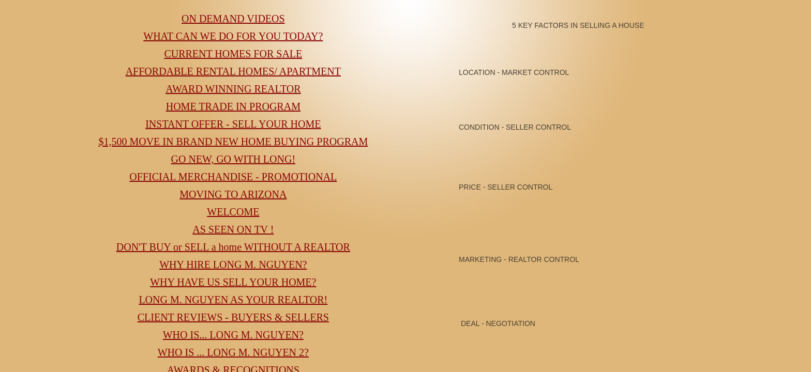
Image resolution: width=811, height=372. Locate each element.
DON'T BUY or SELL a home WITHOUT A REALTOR (233, 247)
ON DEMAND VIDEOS (233, 18)
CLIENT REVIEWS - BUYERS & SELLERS (233, 317)
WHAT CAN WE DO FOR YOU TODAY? (233, 36)
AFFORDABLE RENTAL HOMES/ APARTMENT (233, 71)
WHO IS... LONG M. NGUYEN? (233, 334)
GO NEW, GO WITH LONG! (233, 159)
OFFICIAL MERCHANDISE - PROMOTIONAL (233, 176)
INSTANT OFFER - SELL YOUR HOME (233, 124)
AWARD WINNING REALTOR (233, 89)
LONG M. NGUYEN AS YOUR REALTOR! (233, 299)
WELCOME (233, 212)
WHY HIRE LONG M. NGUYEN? (233, 264)
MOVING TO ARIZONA (233, 194)
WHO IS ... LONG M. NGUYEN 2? (233, 352)
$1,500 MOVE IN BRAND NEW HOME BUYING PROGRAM (233, 141)
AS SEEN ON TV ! (233, 229)
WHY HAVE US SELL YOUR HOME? (233, 282)
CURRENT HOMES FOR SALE (233, 53)
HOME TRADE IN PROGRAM (233, 106)
